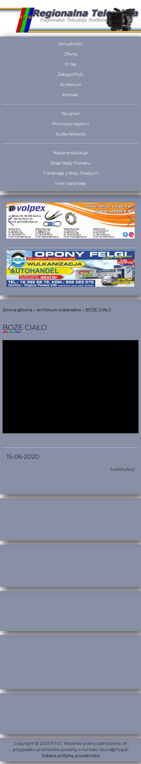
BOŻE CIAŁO (98, 310)
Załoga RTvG (71, 74)
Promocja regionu (70, 123)
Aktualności (70, 43)
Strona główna (17, 310)
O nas (70, 64)
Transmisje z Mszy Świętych (70, 173)
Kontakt (70, 94)
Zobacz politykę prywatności (70, 755)
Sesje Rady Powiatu (70, 163)
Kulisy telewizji (70, 134)
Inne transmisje (70, 183)
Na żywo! (71, 113)
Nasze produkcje (70, 152)
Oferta (70, 54)
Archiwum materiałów (59, 310)
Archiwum (70, 84)
